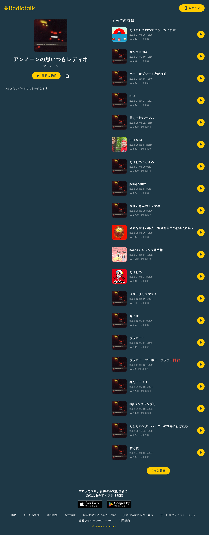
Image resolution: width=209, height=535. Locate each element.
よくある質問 (31, 515)
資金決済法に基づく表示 (138, 515)
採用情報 (70, 515)
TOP (13, 515)
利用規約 (124, 520)
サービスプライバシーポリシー (179, 515)
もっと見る (158, 470)
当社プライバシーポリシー (95, 520)
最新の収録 (46, 76)
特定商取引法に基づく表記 (99, 515)
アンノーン (51, 66)
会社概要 (52, 515)
